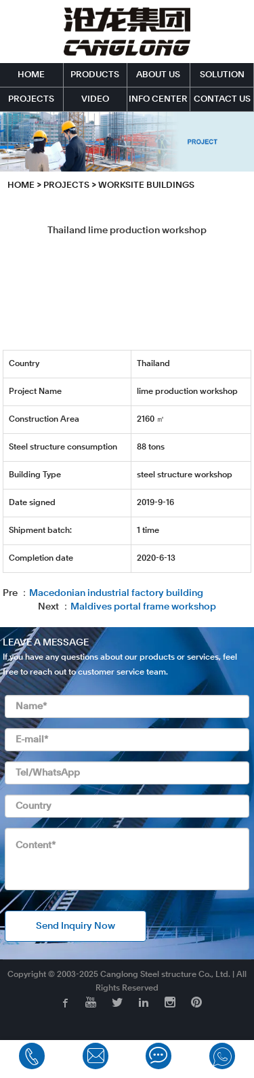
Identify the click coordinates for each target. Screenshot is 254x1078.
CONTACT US (222, 99)
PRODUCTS (94, 75)
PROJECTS (31, 99)
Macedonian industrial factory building (116, 593)
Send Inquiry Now (75, 926)
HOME (31, 75)
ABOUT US (158, 75)
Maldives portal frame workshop (143, 607)
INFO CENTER (158, 99)
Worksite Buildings (146, 185)
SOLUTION (222, 75)
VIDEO (95, 99)
